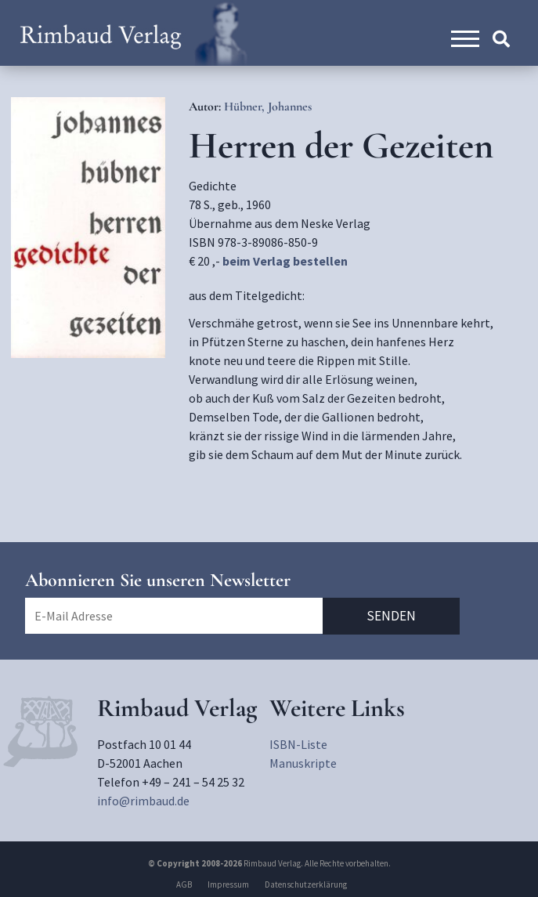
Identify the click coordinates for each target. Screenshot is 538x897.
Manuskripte (303, 763)
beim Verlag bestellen (285, 261)
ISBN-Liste (298, 744)
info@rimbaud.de (143, 800)
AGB (184, 884)
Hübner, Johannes (268, 106)
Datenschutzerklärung (306, 884)
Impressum (228, 884)
